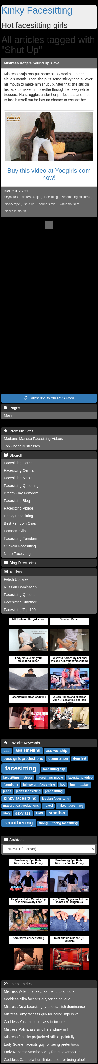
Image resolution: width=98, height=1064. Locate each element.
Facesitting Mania (18, 478)
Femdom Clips (15, 531)
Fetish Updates (16, 579)
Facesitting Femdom (20, 538)
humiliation (79, 784)
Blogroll (13, 455)
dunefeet (79, 759)
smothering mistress (76, 197)
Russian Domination (20, 587)
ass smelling (28, 750)
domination (58, 758)
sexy (6, 813)
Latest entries (18, 984)
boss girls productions (23, 758)
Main (8, 415)
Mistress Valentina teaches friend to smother (40, 991)
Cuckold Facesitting (20, 546)
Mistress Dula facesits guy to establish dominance (44, 1007)
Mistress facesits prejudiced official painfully (39, 1037)
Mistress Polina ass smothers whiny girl (36, 1029)
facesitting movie (50, 778)
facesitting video (80, 778)
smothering (18, 823)
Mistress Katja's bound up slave (32, 63)
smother (57, 813)
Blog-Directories (20, 563)
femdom (10, 784)
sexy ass (22, 813)
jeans (7, 791)
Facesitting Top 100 (20, 610)
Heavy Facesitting (18, 516)
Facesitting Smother (20, 602)
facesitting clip (54, 769)
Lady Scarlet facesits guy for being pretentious (41, 1044)
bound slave (47, 204)
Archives (14, 840)
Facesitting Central (19, 470)
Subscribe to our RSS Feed (49, 398)
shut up (29, 204)
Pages (12, 408)
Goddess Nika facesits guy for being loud (37, 999)
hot (62, 785)
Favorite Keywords (22, 743)
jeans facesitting (28, 791)
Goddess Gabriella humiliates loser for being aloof (44, 1059)
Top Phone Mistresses (22, 446)
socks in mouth (15, 211)
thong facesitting (65, 823)
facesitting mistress (18, 778)
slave (39, 813)
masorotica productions (21, 806)
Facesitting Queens (20, 595)
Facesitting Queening (21, 485)
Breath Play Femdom (21, 493)
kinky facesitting (20, 798)
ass (6, 751)
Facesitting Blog (17, 501)
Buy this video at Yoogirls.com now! (49, 174)
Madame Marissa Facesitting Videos (33, 439)
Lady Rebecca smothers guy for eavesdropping (42, 1052)
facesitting (51, 197)
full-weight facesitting (39, 785)
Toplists (13, 572)
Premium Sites (18, 431)
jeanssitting (54, 791)
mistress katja (30, 197)
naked (48, 806)
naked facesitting (70, 806)
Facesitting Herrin (18, 463)
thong (43, 823)
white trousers (69, 204)
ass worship (56, 751)
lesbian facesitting (56, 799)
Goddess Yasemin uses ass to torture (34, 1022)
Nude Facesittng (17, 554)
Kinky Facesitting (36, 10)
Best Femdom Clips (20, 523)
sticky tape (12, 204)
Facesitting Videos (19, 508)
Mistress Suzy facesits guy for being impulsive (41, 1014)
